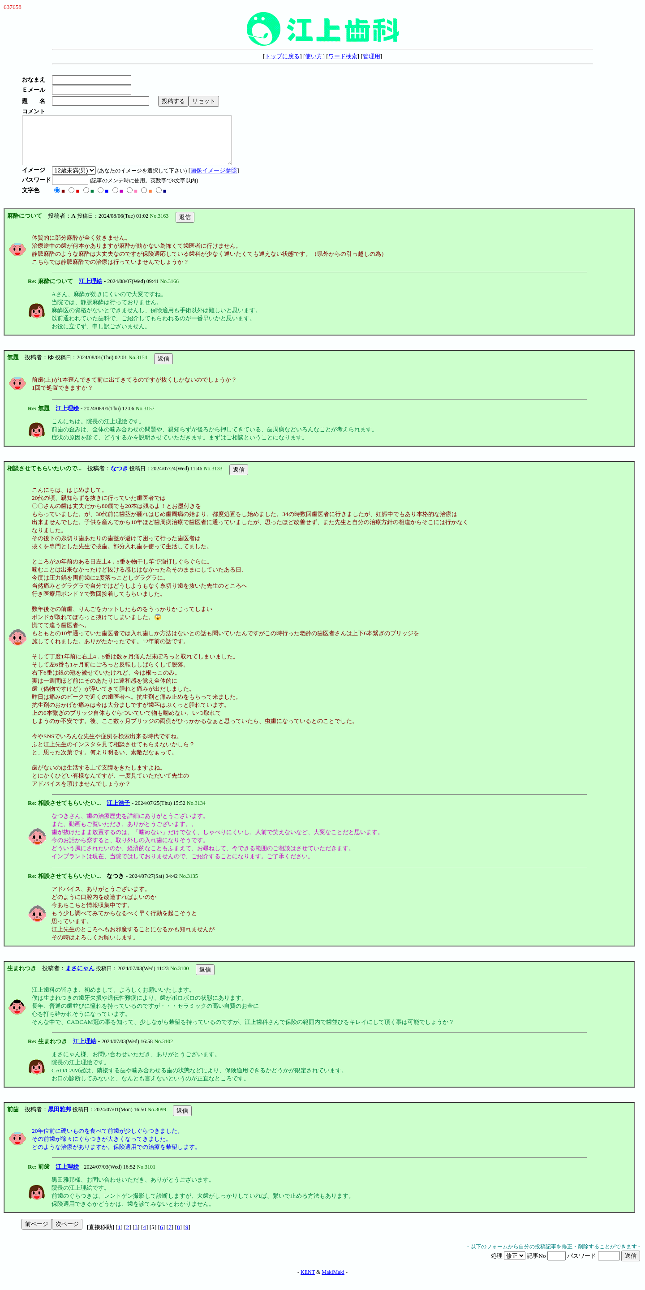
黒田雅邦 (59, 1118)
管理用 (371, 56)
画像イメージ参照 (216, 179)
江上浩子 (118, 812)
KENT (308, 1281)
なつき (119, 477)
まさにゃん (80, 977)
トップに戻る (282, 56)
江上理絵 (90, 290)
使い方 (313, 56)
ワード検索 (342, 56)
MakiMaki (333, 1281)
